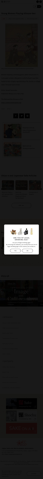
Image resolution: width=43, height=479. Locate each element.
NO (27, 250)
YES (15, 250)
